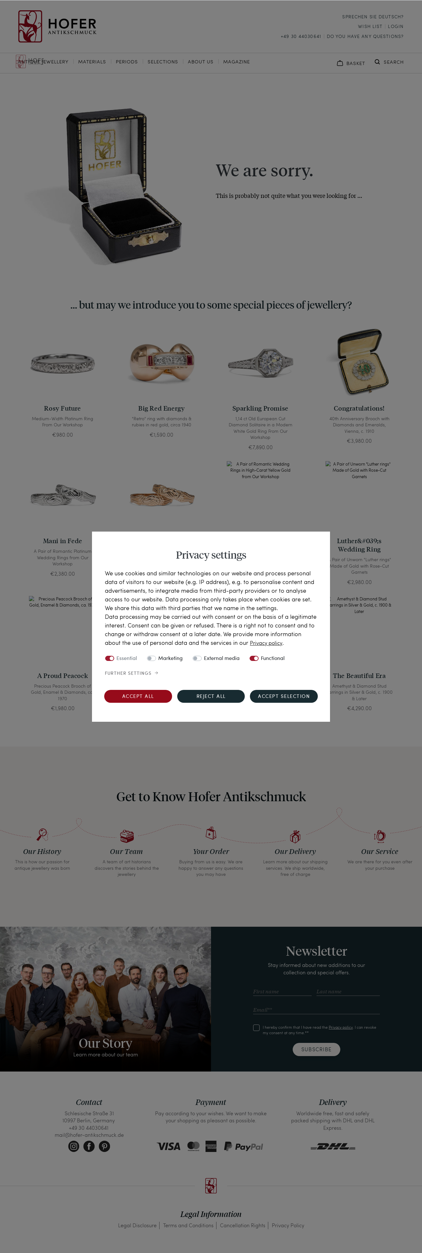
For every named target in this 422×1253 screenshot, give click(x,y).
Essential (126, 658)
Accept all (138, 696)
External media (222, 658)
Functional (273, 658)
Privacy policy (268, 642)
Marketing (170, 658)
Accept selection (284, 696)
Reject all (211, 696)
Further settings (128, 673)
